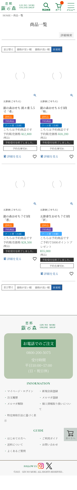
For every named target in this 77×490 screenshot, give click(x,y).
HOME (6, 15)
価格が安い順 (24, 49)
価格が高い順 (42, 49)
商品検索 (46, 9)
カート (59, 5)
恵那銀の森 (18, 6)
